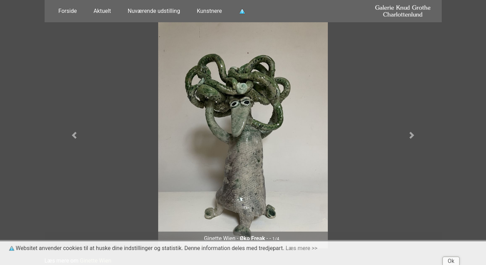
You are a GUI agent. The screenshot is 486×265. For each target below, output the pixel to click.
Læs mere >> (301, 248)
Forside (68, 11)
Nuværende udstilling (154, 11)
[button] (74, 135)
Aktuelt (102, 11)
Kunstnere (209, 11)
